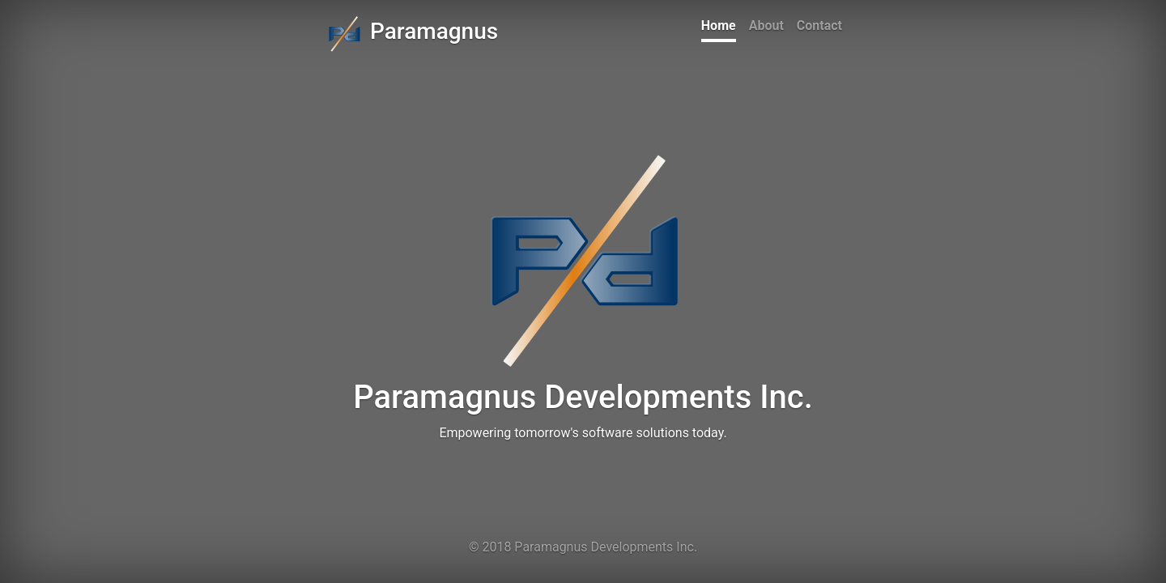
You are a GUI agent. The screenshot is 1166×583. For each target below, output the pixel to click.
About (766, 25)
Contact (819, 25)
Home (718, 25)
